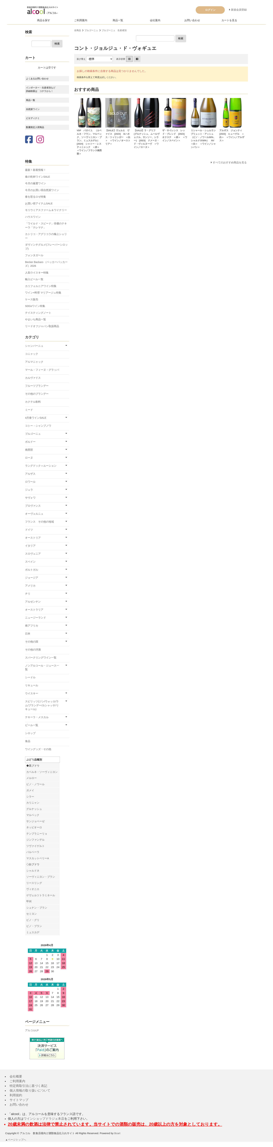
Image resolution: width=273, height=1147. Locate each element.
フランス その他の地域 (39, 521)
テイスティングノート (38, 312)
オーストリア (33, 537)
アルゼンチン (33, 601)
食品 (27, 741)
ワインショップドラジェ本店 (44, 1118)
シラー (30, 796)
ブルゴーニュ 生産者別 (114, 30)
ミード (29, 409)
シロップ (30, 733)
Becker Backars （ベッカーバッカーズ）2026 (46, 264)
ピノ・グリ (32, 919)
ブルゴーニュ (91, 30)
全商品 (77, 30)
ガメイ (30, 790)
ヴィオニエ (32, 889)
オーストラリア (34, 609)
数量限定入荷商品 (35, 127)
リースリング (34, 882)
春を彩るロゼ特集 (35, 196)
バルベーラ (32, 852)
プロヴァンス (33, 505)
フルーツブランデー (37, 385)
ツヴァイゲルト (35, 845)
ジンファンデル (35, 839)
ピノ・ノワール (35, 784)
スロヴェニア (33, 553)
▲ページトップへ (15, 1139)
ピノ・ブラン (34, 926)
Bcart (117, 1133)
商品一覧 (118, 20)
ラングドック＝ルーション (40, 465)
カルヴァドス (33, 377)
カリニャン (32, 802)
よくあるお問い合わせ (37, 78)
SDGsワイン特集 (35, 305)
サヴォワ (30, 497)
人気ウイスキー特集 (37, 272)
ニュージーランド (35, 617)
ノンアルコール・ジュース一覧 (42, 667)
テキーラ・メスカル (37, 717)
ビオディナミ (33, 118)
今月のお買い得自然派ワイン (42, 190)
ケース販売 (31, 299)
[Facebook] (29, 139)
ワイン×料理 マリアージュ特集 (43, 292)
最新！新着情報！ (35, 169)
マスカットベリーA (37, 858)
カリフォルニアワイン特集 (40, 285)
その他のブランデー (37, 393)
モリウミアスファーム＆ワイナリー (46, 210)
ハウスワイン (33, 216)
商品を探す (43, 20)
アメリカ (30, 585)
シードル (30, 677)
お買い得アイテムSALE (39, 203)
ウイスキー (31, 693)
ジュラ (29, 489)
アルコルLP (32, 1030)
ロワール (30, 481)
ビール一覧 (31, 725)
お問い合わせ (192, 20)
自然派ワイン (33, 109)
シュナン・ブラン (36, 907)
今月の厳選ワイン (35, 183)
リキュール (31, 685)
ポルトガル (31, 569)
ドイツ (29, 529)
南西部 (29, 449)
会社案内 (155, 20)
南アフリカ (31, 625)
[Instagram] (40, 139)
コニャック (31, 353)
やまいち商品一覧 (35, 319)
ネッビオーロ (34, 827)
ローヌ (29, 457)
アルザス (30, 473)
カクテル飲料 (33, 401)
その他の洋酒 (33, 649)
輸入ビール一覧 (34, 279)
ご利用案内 (80, 20)
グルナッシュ (34, 808)
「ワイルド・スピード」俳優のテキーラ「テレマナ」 (46, 225)
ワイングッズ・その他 (38, 749)
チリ (27, 593)
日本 (27, 633)
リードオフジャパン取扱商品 (42, 326)
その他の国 (31, 641)
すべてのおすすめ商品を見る (230, 162)
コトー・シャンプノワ (38, 425)
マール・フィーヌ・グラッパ (42, 369)
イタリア (30, 545)
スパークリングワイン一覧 (40, 657)
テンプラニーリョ (36, 833)
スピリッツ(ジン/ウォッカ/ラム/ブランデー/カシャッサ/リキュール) (42, 705)
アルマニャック (34, 361)
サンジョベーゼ (35, 821)
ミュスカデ (32, 932)
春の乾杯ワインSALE (37, 176)
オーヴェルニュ (34, 513)
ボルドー (30, 441)
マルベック (32, 815)
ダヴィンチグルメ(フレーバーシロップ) (46, 246)
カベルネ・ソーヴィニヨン (42, 771)
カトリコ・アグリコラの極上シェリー (46, 236)
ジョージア (31, 577)
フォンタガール (34, 255)
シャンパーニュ (34, 345)
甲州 (29, 901)
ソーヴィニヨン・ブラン (40, 876)
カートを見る (229, 20)
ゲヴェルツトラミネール (40, 895)
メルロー (31, 777)
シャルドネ (32, 870)
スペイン (30, 561)
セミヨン (31, 913)
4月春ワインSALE (35, 417)
